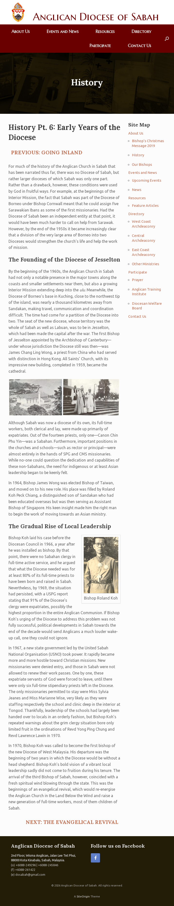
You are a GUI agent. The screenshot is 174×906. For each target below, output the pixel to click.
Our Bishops (142, 164)
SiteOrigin (83, 896)
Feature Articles (145, 205)
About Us (20, 31)
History (138, 155)
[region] (87, 83)
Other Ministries (145, 264)
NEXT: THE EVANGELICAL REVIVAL (72, 822)
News (136, 190)
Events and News (63, 31)
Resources (105, 31)
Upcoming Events (146, 180)
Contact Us (139, 45)
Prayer (137, 280)
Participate (100, 45)
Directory (141, 31)
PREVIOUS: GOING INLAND (46, 152)
